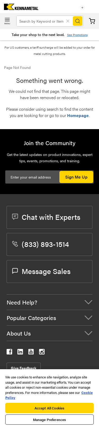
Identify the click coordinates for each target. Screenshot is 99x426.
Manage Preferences (49, 419)
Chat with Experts (46, 216)
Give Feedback (23, 368)
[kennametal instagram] (42, 353)
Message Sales (41, 271)
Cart (92, 21)
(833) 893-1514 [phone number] (40, 244)
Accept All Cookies (49, 407)
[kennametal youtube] (31, 353)
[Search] (77, 21)
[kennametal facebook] (9, 353)
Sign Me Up (76, 177)
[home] (19, 8)
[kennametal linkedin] (20, 353)
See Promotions (77, 35)
